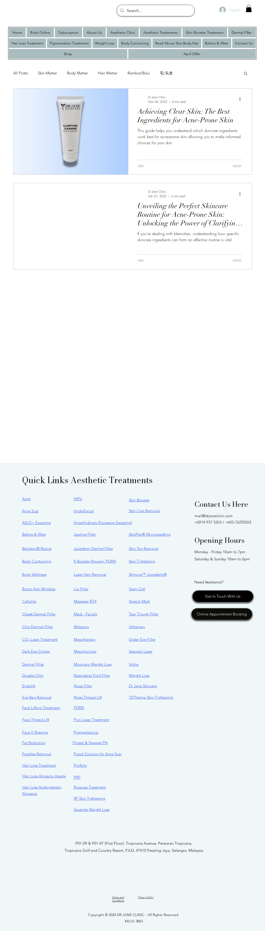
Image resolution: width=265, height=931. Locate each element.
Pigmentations (86, 732)
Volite (133, 664)
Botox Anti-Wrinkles (38, 588)
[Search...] (155, 10)
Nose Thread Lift (88, 697)
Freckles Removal (36, 754)
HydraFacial (84, 511)
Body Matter (77, 73)
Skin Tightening (142, 561)
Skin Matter (47, 73)
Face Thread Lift (35, 719)
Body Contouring (36, 561)
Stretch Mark (139, 601)
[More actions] (242, 99)
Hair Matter (107, 73)
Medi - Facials (85, 614)
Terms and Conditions (118, 899)
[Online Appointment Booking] (222, 614)
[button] (249, 8)
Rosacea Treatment (90, 787)
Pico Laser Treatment (91, 719)
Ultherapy (137, 626)
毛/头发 (166, 73)
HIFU (78, 498)
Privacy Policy (145, 897)
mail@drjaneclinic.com (214, 515)
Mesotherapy (85, 639)
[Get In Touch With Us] (223, 596)
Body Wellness (34, 574)
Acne (26, 498)
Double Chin (32, 675)
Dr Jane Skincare (143, 685)
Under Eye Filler (142, 639)
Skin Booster (139, 500)
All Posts (20, 73)
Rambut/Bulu (139, 73)
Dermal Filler (33, 664)
